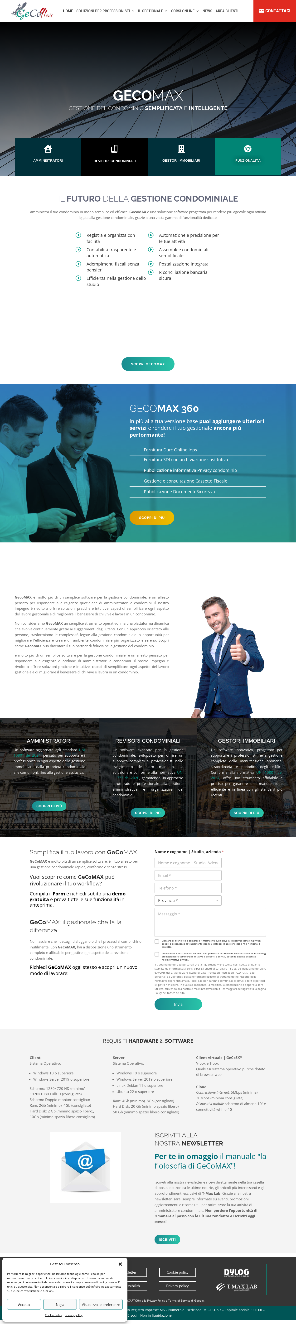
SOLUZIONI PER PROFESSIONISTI (103, 12)
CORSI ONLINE (182, 12)
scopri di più (152, 518)
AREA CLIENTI (227, 12)
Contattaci (277, 11)
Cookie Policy (53, 1315)
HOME (68, 12)
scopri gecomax (148, 365)
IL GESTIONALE (150, 12)
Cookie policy (178, 1276)
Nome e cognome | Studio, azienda (189, 855)
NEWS (207, 12)
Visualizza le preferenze (101, 1304)
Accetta (24, 1304)
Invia (178, 1008)
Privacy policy (73, 1315)
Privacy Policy (156, 1304)
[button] (120, 1264)
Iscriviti (167, 1243)
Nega (60, 1304)
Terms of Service (179, 1304)
